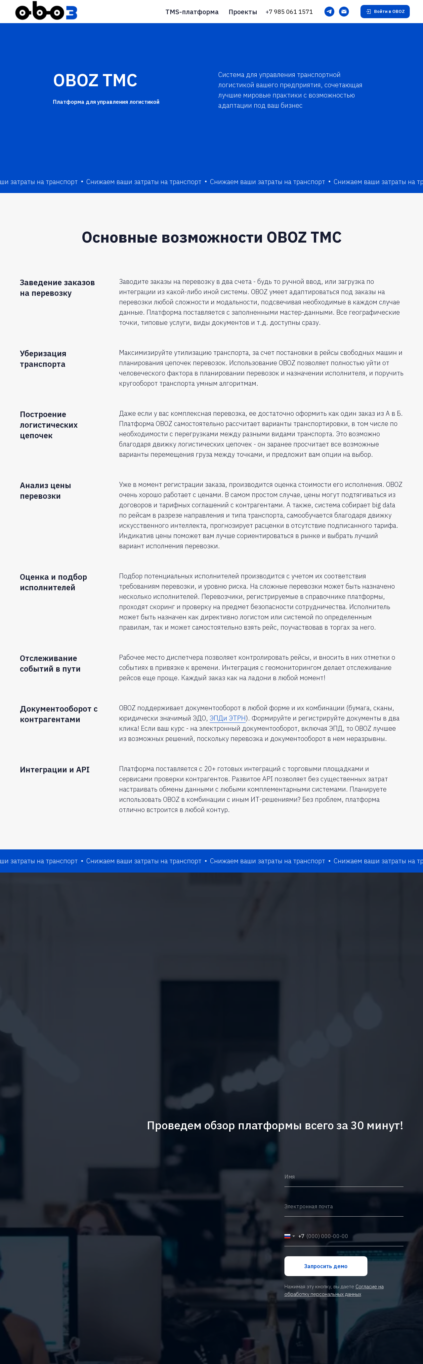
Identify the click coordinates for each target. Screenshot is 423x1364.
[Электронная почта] (344, 12)
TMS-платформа (192, 11)
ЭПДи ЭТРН (228, 718)
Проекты (243, 11)
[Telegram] (329, 12)
